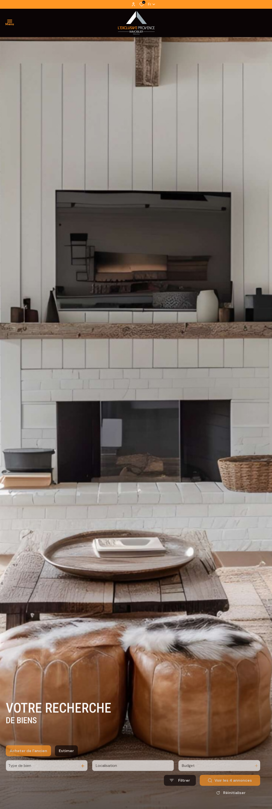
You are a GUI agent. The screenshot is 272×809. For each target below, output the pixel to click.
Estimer (66, 761)
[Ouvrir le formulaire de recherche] (180, 790)
